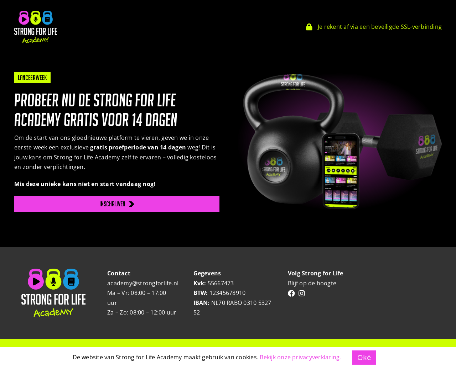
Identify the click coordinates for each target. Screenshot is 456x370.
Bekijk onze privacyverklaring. (300, 357)
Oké (364, 357)
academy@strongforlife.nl (142, 283)
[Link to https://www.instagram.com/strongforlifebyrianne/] (302, 293)
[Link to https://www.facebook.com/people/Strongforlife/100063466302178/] (291, 293)
